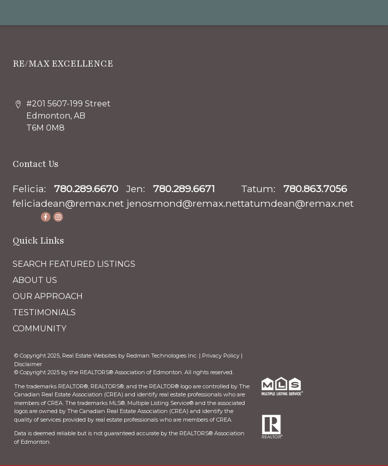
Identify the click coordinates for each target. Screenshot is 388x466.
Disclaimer (28, 364)
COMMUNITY (39, 328)
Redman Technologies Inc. (162, 355)
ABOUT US (35, 280)
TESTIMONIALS (44, 312)
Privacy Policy (220, 355)
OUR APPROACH (48, 296)
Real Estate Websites (90, 355)
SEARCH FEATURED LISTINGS (74, 264)
